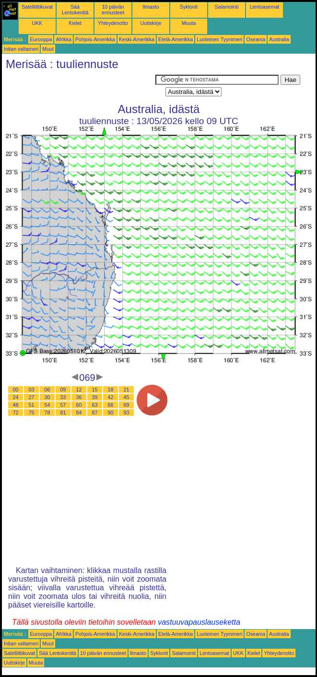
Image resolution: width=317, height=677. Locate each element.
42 (111, 397)
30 (47, 397)
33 (63, 397)
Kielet (75, 23)
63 (95, 405)
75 (32, 412)
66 (111, 405)
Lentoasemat (265, 7)
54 (47, 405)
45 (126, 397)
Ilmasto (150, 7)
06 (47, 389)
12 (79, 389)
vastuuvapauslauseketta (199, 622)
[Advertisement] (78, 87)
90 (111, 412)
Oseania (255, 39)
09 (63, 389)
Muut (48, 49)
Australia (279, 39)
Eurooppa (41, 39)
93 (126, 412)
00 (16, 389)
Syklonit (189, 7)
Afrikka (63, 39)
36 (79, 397)
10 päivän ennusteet (113, 9)
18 (111, 389)
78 (47, 412)
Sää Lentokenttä (75, 9)
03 (32, 389)
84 (79, 412)
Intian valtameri (21, 49)
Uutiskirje (151, 23)
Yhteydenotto (113, 23)
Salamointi (227, 7)
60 (79, 405)
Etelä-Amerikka (175, 39)
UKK (37, 23)
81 (63, 412)
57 (63, 405)
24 (16, 397)
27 (32, 397)
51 (32, 405)
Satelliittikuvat (37, 7)
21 (126, 389)
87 (95, 412)
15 (95, 389)
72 (16, 412)
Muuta (189, 23)
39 (95, 397)
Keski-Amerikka (136, 39)
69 (126, 405)
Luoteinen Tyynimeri (219, 39)
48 (16, 405)
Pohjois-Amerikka (95, 39)
